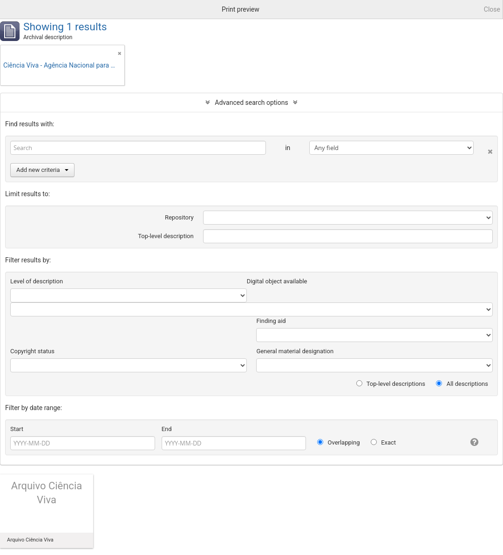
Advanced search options (251, 102)
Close (492, 9)
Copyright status (32, 351)
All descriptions (462, 383)
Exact (383, 442)
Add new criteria (42, 169)
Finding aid (270, 320)
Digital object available (277, 281)
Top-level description (166, 236)
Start (16, 428)
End (167, 428)
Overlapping (338, 442)
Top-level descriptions (390, 383)
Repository (179, 217)
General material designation (294, 351)
